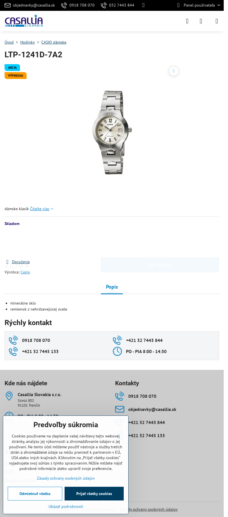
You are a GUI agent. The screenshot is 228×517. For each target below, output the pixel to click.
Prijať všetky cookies (94, 493)
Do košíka (160, 242)
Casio (25, 272)
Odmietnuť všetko (35, 493)
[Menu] (217, 21)
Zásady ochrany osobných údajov (149, 509)
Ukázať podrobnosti (66, 506)
